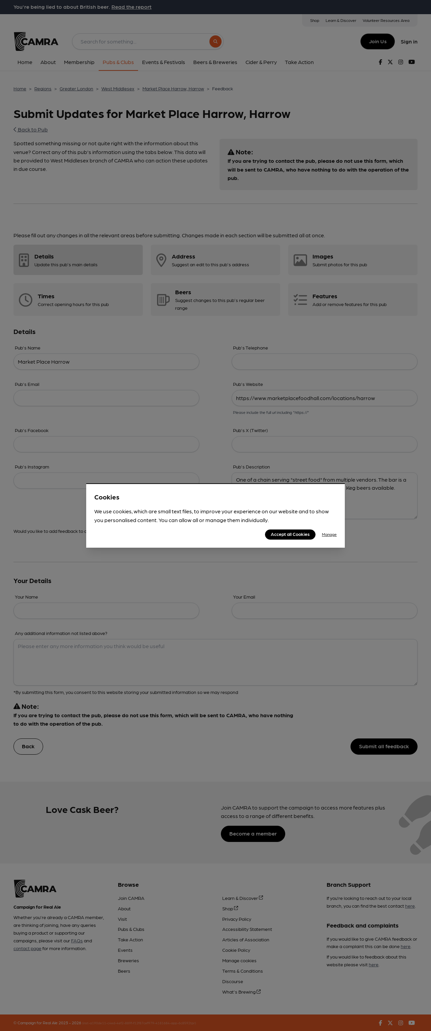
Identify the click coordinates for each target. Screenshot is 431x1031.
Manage (329, 534)
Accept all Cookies (290, 534)
